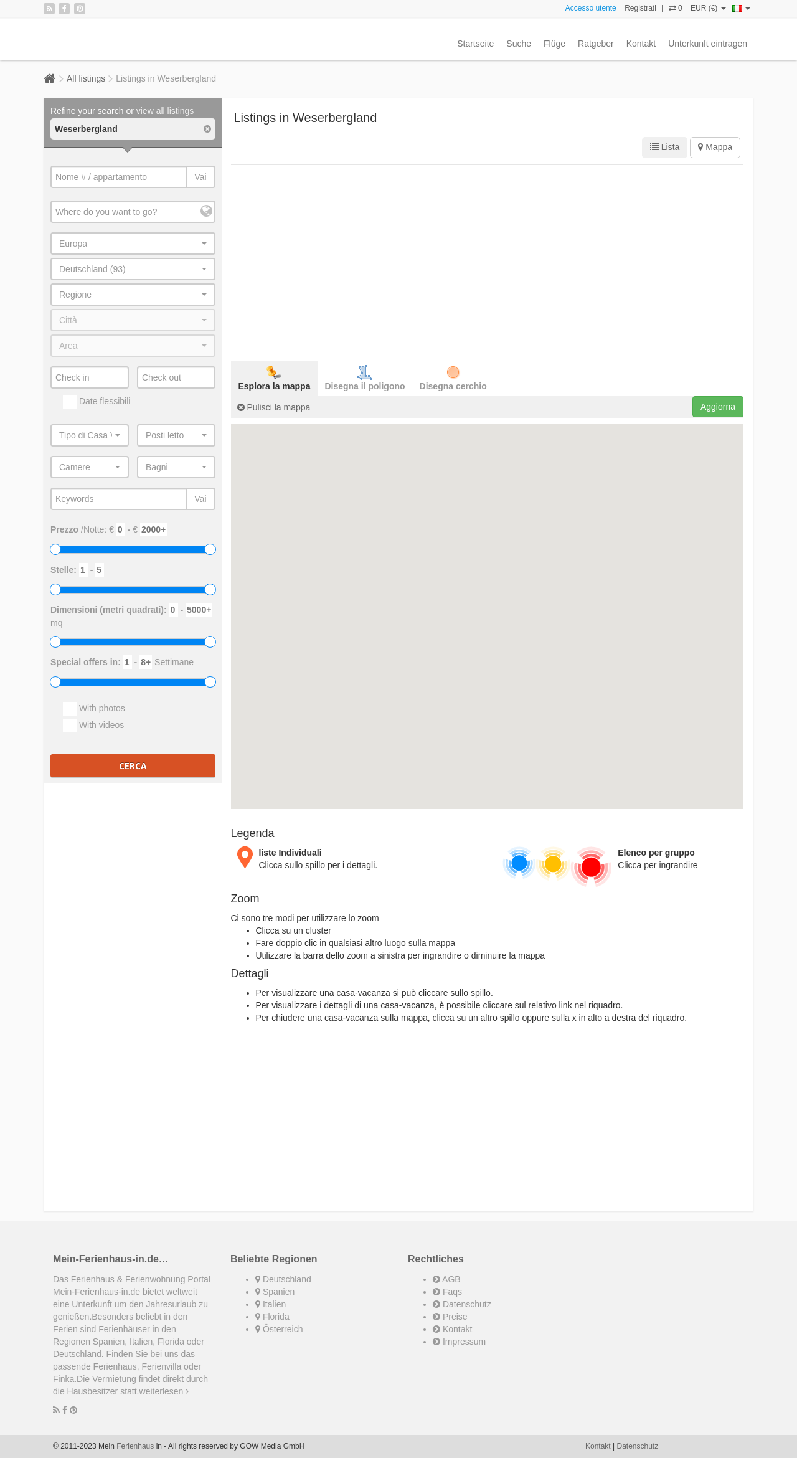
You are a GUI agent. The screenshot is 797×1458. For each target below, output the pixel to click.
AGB (447, 1279)
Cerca (133, 766)
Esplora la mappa (274, 378)
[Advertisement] (487, 261)
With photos (94, 709)
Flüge (554, 44)
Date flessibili (96, 402)
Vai (200, 177)
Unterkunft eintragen (707, 44)
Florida (272, 1317)
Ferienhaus (135, 1446)
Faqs (447, 1292)
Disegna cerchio (453, 378)
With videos (93, 725)
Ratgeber (596, 44)
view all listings (165, 111)
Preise (450, 1317)
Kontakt (641, 44)
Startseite (475, 44)
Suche (518, 44)
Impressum (459, 1342)
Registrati (640, 8)
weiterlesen (164, 1391)
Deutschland (283, 1279)
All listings (86, 78)
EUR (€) (708, 8)
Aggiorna (717, 407)
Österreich (279, 1329)
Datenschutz (462, 1304)
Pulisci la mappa (274, 407)
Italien (270, 1304)
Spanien (275, 1292)
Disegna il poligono (364, 378)
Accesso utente (590, 8)
